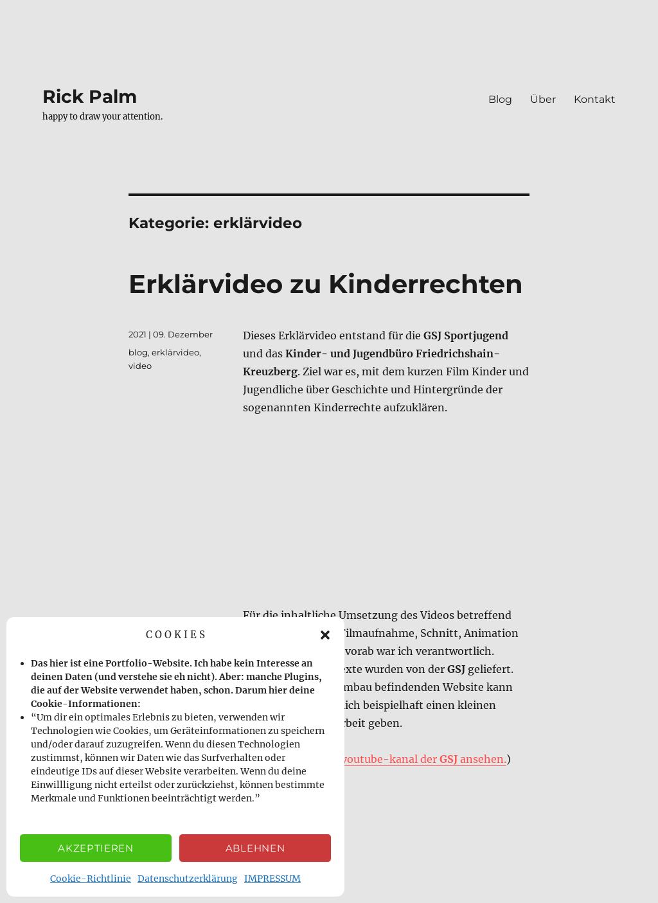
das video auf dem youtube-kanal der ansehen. (376, 759)
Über (543, 99)
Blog (500, 99)
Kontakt (595, 99)
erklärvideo (175, 352)
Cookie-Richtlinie (90, 878)
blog (138, 352)
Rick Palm (89, 96)
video (140, 366)
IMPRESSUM (272, 878)
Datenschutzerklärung (188, 878)
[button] (325, 635)
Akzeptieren (96, 848)
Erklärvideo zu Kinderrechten (326, 284)
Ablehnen (255, 848)
